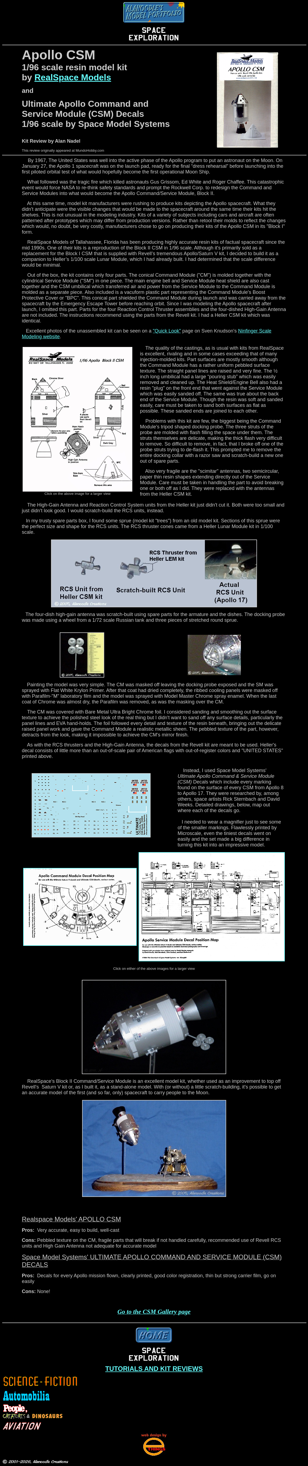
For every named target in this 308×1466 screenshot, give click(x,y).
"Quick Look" (167, 331)
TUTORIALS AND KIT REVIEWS (154, 1368)
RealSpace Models (72, 77)
